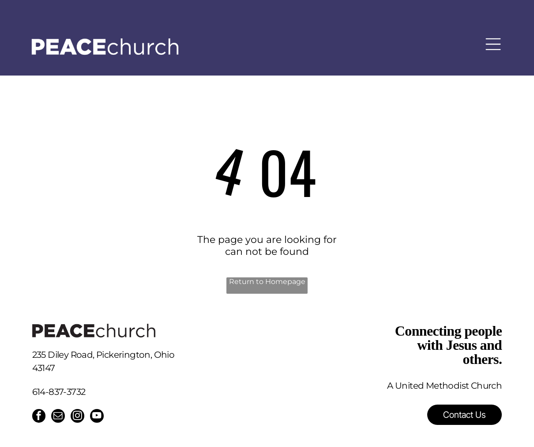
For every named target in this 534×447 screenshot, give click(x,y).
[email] (59, 417)
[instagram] (79, 417)
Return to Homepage (267, 281)
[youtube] (99, 417)
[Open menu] (493, 40)
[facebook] (39, 417)
